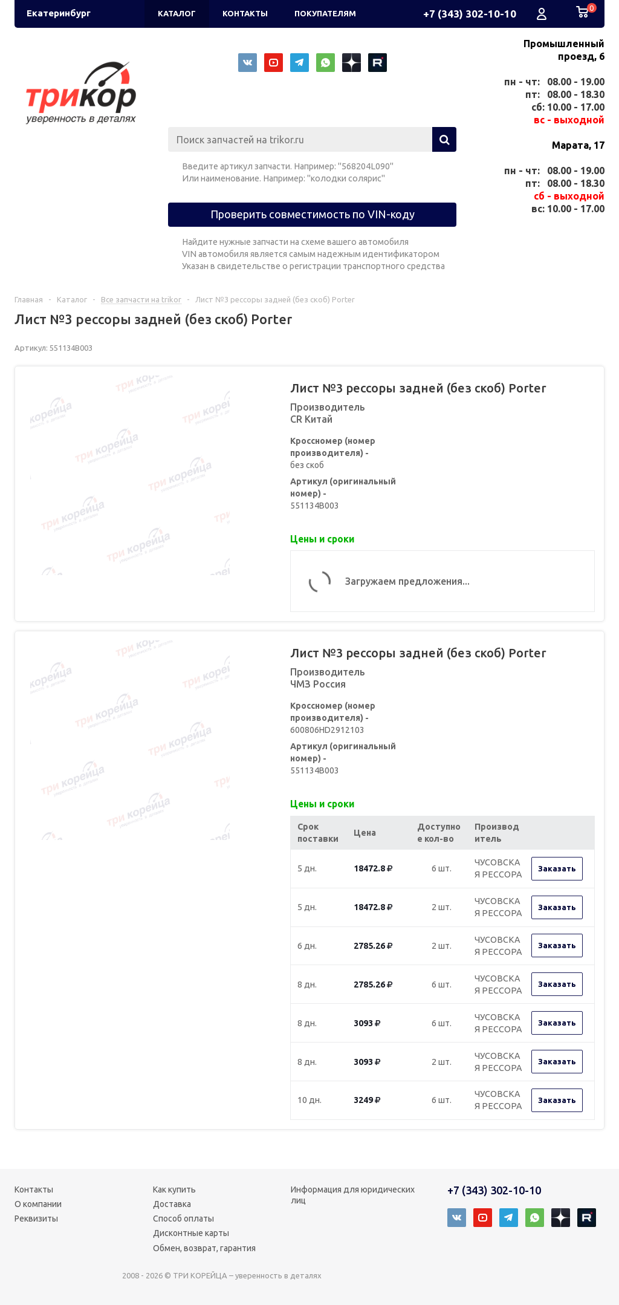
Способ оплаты (183, 1218)
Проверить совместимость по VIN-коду (312, 214)
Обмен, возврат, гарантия (204, 1248)
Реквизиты (36, 1218)
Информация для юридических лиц (353, 1195)
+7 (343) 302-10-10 (469, 13)
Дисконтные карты (191, 1233)
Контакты (34, 1189)
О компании (38, 1204)
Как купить (174, 1189)
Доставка (172, 1204)
